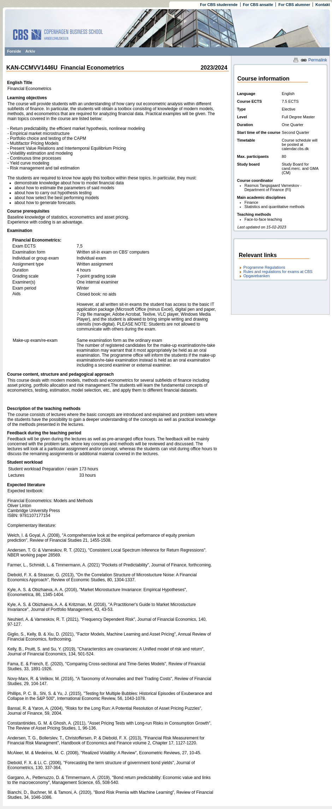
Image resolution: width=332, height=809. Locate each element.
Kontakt (322, 4)
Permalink (314, 60)
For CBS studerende (218, 4)
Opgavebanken (256, 276)
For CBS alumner (294, 4)
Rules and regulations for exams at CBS (278, 271)
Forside (14, 51)
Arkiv (30, 51)
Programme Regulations (264, 267)
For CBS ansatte (258, 4)
